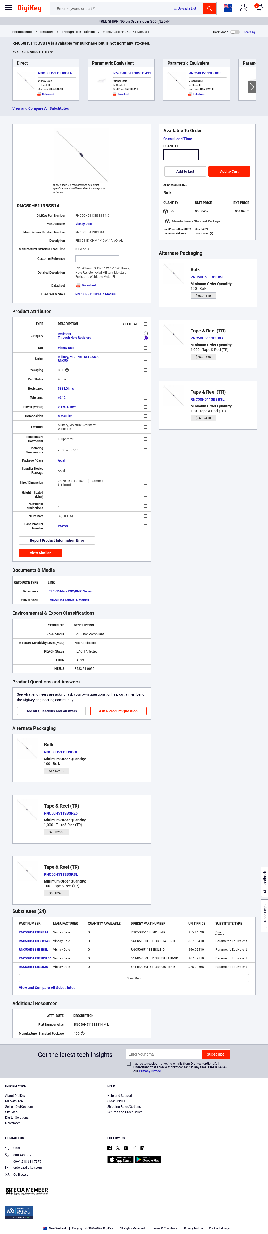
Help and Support (119, 1096)
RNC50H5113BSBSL (206, 73)
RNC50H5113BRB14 (55, 73)
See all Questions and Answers (51, 711)
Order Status (116, 1101)
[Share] (250, 32)
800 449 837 (18, 1155)
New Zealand (54, 1228)
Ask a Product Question (118, 711)
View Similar (40, 553)
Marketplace (14, 1101)
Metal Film (65, 416)
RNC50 (63, 526)
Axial (61, 460)
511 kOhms (66, 388)
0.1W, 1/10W (67, 407)
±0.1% (62, 398)
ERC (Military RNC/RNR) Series (70, 591)
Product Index (22, 32)
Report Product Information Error (57, 540)
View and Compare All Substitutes (40, 108)
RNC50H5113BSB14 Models (95, 294)
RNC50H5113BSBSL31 (35, 958)
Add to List (185, 171)
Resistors (46, 32)
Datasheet (85, 285)
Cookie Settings (219, 1228)
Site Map (11, 1112)
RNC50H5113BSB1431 (132, 73)
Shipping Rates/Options (124, 1107)
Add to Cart (229, 171)
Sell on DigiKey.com (19, 1107)
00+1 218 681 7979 (23, 1161)
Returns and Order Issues (124, 1112)
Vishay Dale (83, 224)
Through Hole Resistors (78, 32)
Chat (12, 1148)
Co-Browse (16, 1175)
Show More (134, 978)
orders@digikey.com (23, 1168)
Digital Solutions (17, 1118)
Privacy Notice (150, 1071)
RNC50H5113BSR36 (33, 967)
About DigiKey (15, 1096)
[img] (29, 9)
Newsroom (13, 1123)
